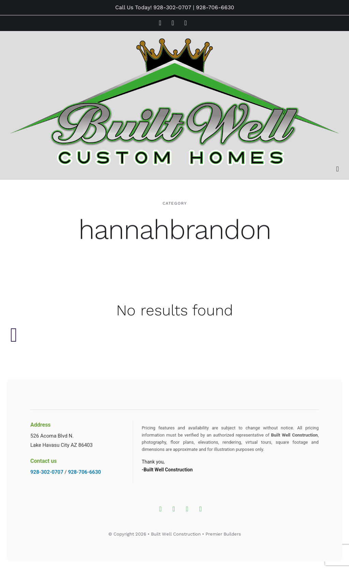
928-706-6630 (215, 7)
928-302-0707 (172, 7)
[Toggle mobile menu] (337, 169)
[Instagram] (160, 508)
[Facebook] (173, 508)
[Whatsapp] (200, 508)
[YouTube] (187, 508)
